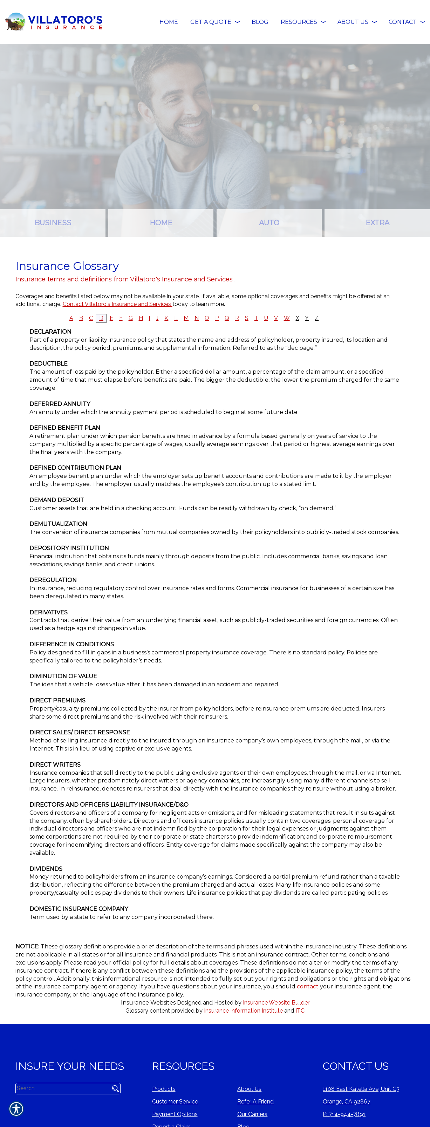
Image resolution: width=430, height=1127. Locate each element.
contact (308, 986)
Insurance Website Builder (276, 1002)
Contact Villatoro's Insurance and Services (117, 304)
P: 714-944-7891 (344, 1114)
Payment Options (175, 1114)
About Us (249, 1089)
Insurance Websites (148, 1002)
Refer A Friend (255, 1101)
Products (164, 1089)
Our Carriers (252, 1114)
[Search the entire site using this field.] (60, 1088)
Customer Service (175, 1101)
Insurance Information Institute (243, 1010)
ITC (300, 1010)
